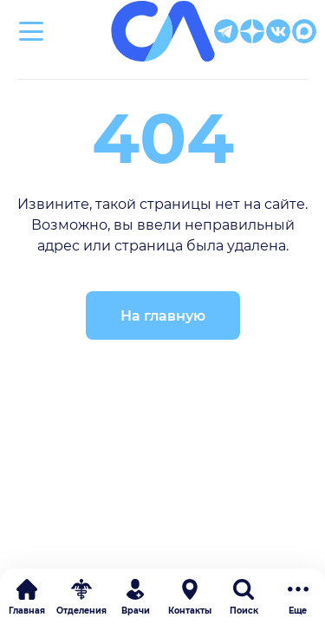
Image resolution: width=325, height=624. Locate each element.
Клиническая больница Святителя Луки (162, 70)
